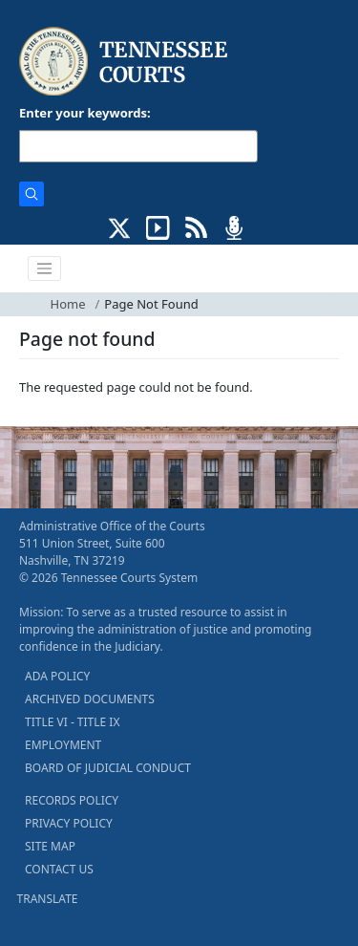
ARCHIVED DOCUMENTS (90, 699)
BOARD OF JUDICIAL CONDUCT (108, 768)
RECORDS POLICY (71, 800)
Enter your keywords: (85, 112)
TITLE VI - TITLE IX (72, 722)
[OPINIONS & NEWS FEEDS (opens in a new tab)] (196, 226)
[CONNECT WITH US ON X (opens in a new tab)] (120, 226)
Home (68, 303)
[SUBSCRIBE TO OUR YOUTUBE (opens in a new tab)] (158, 226)
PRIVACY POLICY (69, 823)
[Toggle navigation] (45, 268)
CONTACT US (59, 869)
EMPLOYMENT (63, 745)
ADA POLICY (57, 676)
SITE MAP (50, 846)
